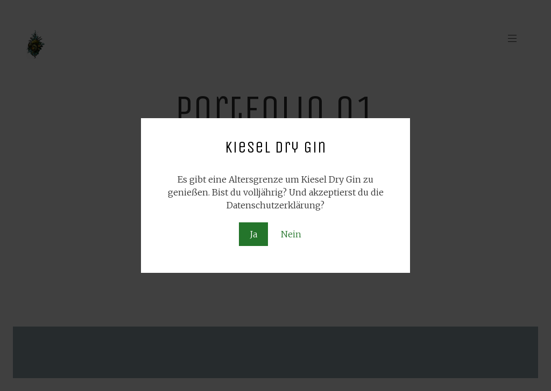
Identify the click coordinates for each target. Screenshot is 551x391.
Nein (291, 234)
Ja (253, 234)
